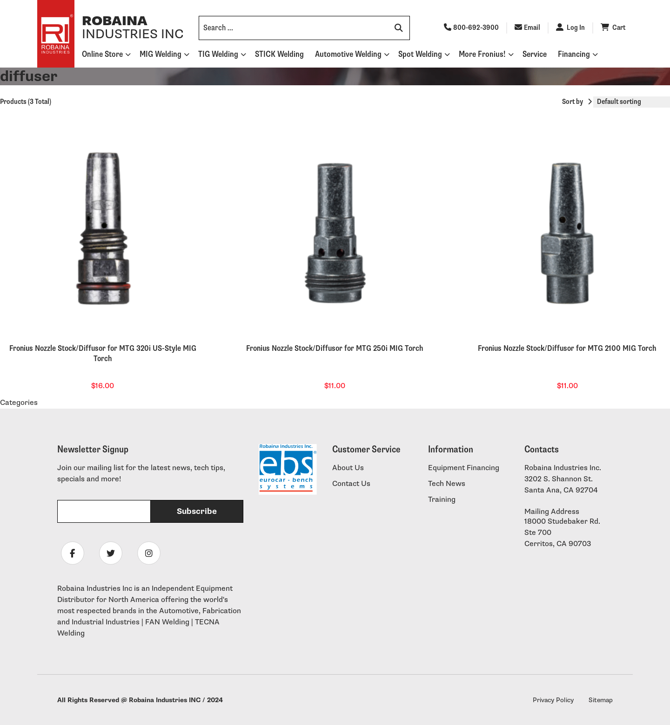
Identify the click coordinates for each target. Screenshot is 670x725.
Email (527, 28)
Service (535, 54)
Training (442, 500)
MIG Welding (160, 54)
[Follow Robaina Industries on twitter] (110, 553)
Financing (574, 54)
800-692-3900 (471, 28)
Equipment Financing (463, 468)
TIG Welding (218, 54)
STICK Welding (279, 54)
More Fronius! (482, 54)
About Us (348, 468)
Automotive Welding (348, 54)
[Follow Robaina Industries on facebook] (72, 553)
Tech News (446, 484)
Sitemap (601, 700)
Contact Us (351, 484)
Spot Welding (420, 54)
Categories (19, 403)
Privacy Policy (553, 700)
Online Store (102, 54)
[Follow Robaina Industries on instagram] (149, 553)
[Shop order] (631, 102)
